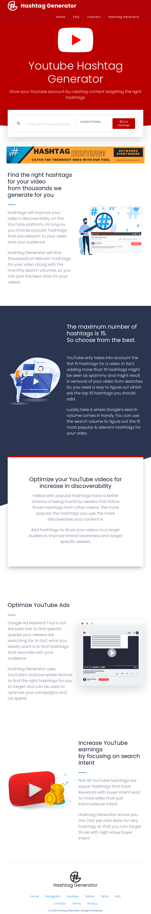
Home (60, 17)
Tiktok (105, 896)
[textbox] (37, 125)
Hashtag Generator (124, 17)
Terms (76, 904)
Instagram (52, 896)
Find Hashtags (124, 123)
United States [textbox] (90, 122)
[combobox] (93, 122)
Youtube (72, 896)
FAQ (76, 17)
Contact (94, 17)
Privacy (92, 904)
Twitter (90, 896)
